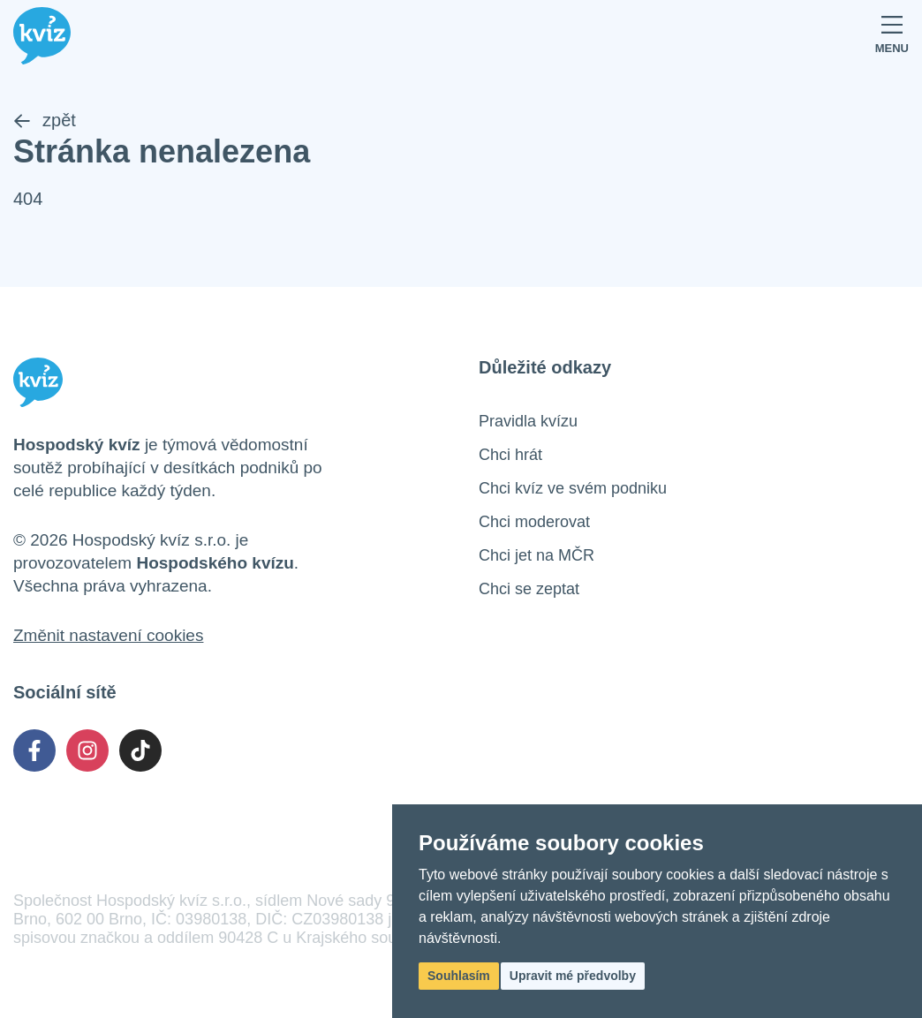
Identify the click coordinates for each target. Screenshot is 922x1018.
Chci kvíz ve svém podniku (573, 488)
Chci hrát (510, 455)
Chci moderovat (534, 522)
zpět (44, 120)
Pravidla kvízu (528, 421)
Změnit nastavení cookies (108, 635)
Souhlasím (458, 976)
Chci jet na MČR (536, 555)
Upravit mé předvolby (573, 976)
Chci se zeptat (529, 589)
